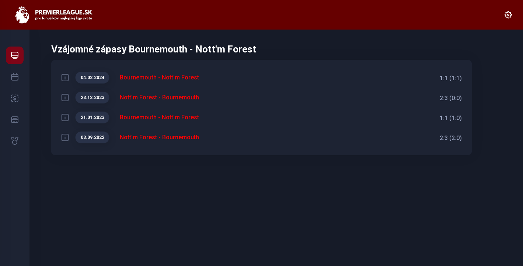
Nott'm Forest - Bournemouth (159, 97)
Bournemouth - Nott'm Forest (159, 77)
